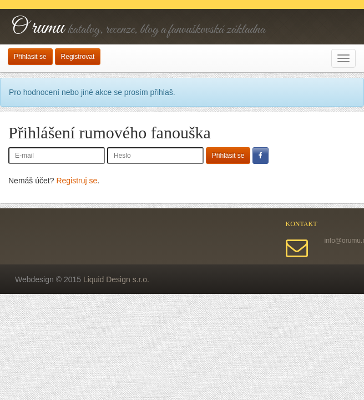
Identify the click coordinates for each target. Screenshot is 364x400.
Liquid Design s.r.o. (116, 279)
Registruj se (76, 180)
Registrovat (78, 57)
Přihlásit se (30, 57)
